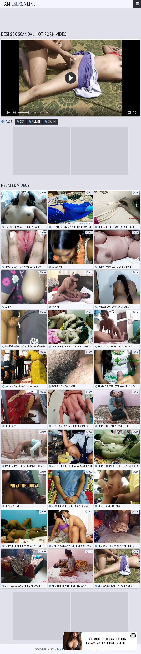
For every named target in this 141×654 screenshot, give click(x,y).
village (34, 121)
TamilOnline (19, 3)
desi (20, 121)
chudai (50, 121)
